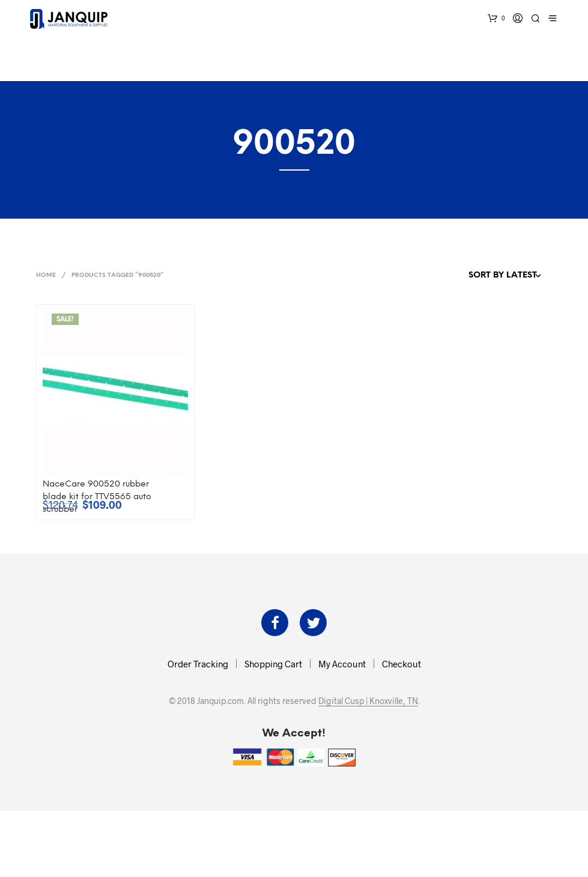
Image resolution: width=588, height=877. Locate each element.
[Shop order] (478, 276)
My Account (342, 663)
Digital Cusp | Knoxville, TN (368, 701)
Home (46, 275)
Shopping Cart (273, 663)
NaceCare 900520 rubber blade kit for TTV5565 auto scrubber (97, 497)
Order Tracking (198, 663)
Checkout (401, 663)
